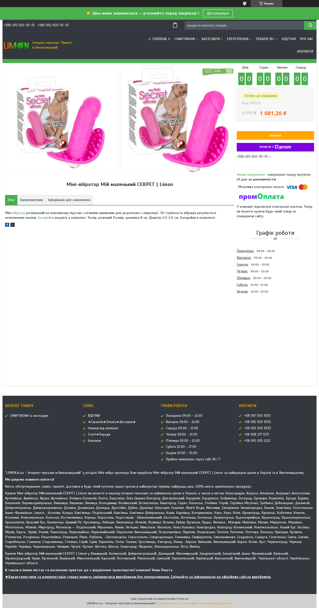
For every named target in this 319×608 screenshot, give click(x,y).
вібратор (18, 213)
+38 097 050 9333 (257, 416)
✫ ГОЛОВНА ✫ (159, 39)
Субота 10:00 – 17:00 (181, 447)
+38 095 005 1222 (257, 441)
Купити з (275, 147)
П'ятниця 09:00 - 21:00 (183, 441)
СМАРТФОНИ (185, 39)
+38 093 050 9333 (257, 428)
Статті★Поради (99, 435)
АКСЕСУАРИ (211, 39)
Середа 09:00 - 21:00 (182, 428)
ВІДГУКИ (289, 39)
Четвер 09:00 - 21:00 (181, 435)
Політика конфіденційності (213, 603)
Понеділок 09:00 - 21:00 (184, 416)
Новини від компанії (103, 428)
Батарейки (46, 218)
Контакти (305, 51)
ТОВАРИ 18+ (265, 39)
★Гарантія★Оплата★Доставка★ (112, 422)
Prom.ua (182, 598)
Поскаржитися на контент (174, 603)
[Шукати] (310, 25)
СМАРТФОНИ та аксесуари (29, 416)
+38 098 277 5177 (256, 435)
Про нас (306, 39)
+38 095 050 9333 (257, 422)
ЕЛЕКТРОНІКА (238, 39)
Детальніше (218, 13)
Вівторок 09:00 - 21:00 (182, 422)
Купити (275, 135)
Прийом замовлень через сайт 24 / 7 (193, 459)
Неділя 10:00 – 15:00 (181, 453)
